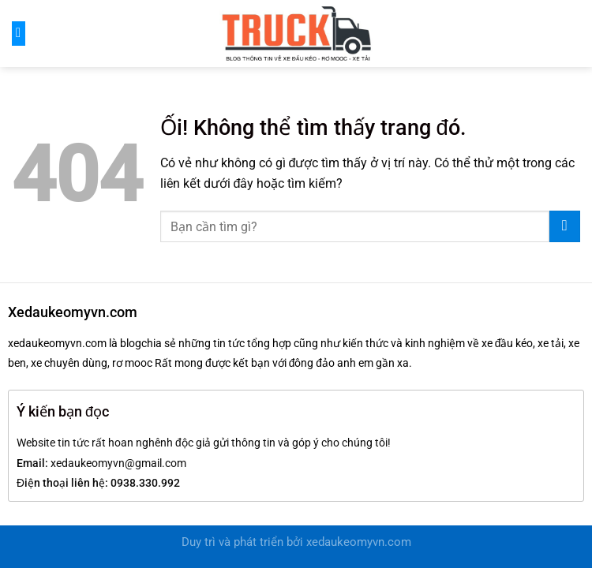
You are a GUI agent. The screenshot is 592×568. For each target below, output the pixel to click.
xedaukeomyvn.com (358, 542)
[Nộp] (564, 226)
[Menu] (18, 33)
